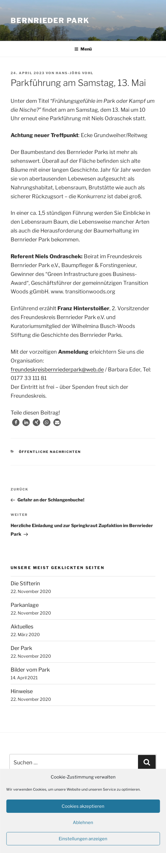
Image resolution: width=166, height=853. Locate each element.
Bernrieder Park (50, 20)
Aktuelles (22, 626)
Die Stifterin (25, 583)
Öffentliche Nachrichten (50, 452)
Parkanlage (25, 605)
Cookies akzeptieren (83, 806)
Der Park (21, 648)
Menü (83, 48)
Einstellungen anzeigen (83, 838)
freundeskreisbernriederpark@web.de (57, 369)
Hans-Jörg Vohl (74, 73)
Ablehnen (83, 822)
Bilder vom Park (30, 670)
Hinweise (22, 691)
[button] (15, 422)
